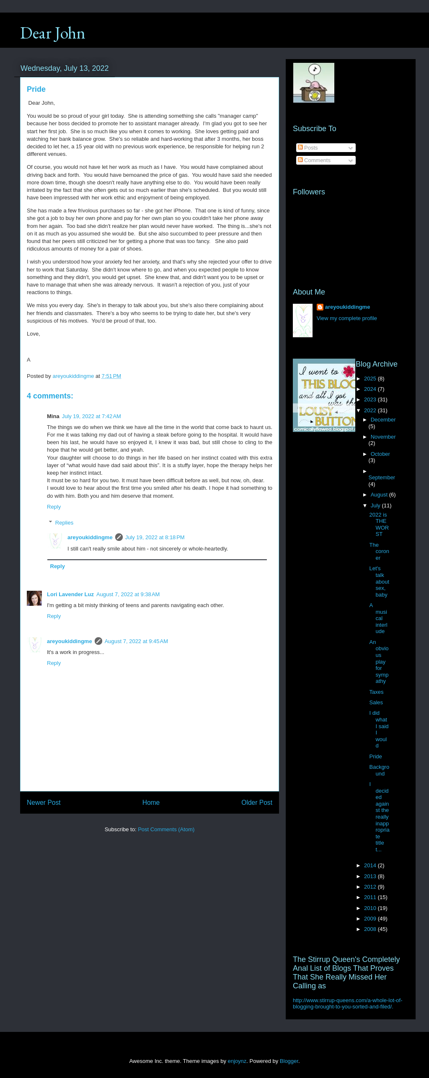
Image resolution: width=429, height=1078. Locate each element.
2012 (371, 887)
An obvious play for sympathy (378, 662)
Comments (314, 160)
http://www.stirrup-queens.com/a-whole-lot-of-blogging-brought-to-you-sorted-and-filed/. (348, 1003)
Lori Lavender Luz (70, 594)
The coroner (379, 551)
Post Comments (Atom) (166, 829)
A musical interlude (378, 618)
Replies (64, 523)
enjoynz (237, 1061)
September (382, 477)
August (380, 494)
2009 (371, 918)
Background (379, 770)
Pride (375, 756)
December (383, 419)
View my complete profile (347, 318)
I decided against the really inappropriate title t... (379, 817)
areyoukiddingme (90, 537)
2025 (371, 378)
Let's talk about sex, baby (379, 581)
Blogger (289, 1061)
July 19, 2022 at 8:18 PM (155, 537)
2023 (371, 399)
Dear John (52, 33)
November (383, 437)
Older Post (256, 802)
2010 (371, 908)
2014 (371, 865)
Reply (54, 507)
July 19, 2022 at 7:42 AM (91, 416)
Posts (308, 148)
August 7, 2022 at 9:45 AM (136, 641)
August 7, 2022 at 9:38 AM (128, 594)
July (376, 505)
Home (151, 802)
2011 (371, 897)
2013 (371, 876)
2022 (371, 410)
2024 (371, 389)
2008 (371, 929)
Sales (376, 702)
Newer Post (44, 802)
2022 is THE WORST (379, 525)
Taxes (376, 692)
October (380, 454)
